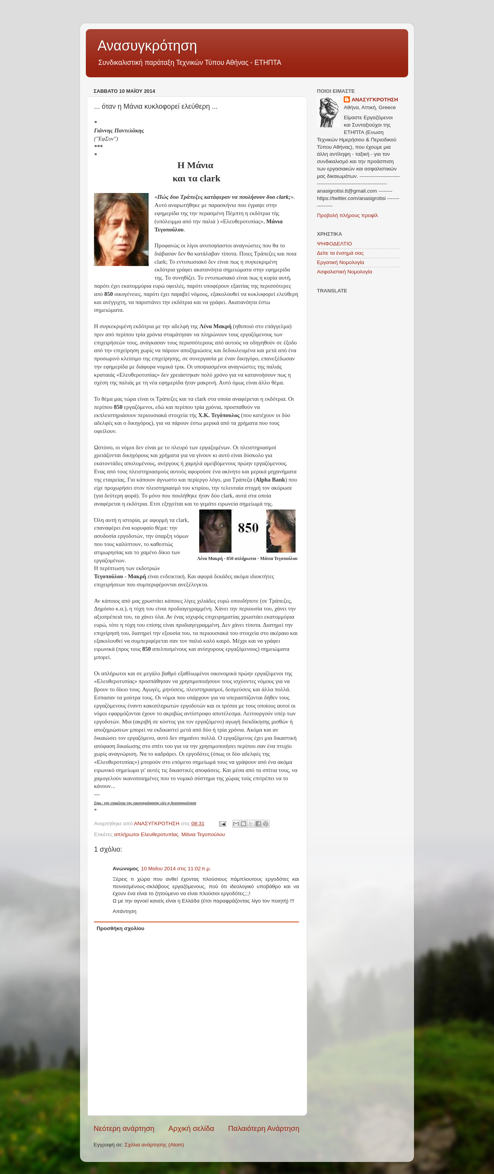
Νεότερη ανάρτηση (124, 1128)
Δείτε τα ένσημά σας (340, 253)
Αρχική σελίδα (191, 1128)
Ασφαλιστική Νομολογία (344, 272)
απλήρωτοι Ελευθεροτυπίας (146, 834)
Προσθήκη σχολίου (120, 928)
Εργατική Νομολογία (340, 262)
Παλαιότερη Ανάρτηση (263, 1128)
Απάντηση (124, 911)
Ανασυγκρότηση (147, 46)
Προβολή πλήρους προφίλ (347, 215)
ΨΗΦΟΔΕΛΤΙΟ (334, 244)
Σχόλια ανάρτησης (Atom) (154, 1145)
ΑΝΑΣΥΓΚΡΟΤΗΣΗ (374, 100)
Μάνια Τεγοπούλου (203, 834)
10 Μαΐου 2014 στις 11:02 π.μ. (176, 868)
